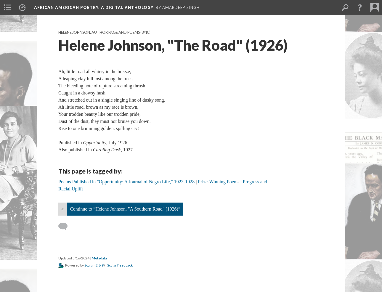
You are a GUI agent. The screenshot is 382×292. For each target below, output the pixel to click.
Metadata (99, 258)
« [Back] (62, 208)
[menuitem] (7, 7)
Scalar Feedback (120, 265)
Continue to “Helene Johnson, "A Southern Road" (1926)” (125, 208)
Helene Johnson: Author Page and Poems (99, 32)
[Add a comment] (65, 226)
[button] (359, 7)
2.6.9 (100, 265)
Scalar (89, 265)
